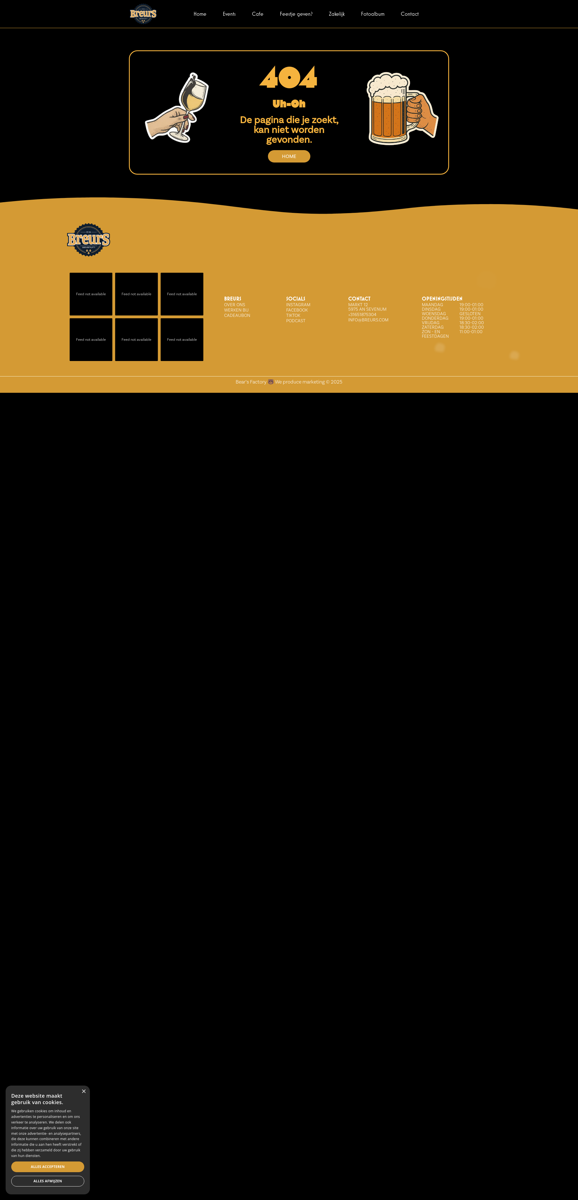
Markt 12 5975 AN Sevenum (367, 307)
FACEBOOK (297, 310)
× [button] (83, 1092)
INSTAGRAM (298, 304)
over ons (234, 304)
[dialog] (48, 1140)
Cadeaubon (237, 315)
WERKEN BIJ (236, 310)
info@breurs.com (368, 319)
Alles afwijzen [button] (47, 1181)
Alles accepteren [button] (48, 1166)
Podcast (296, 320)
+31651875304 (362, 314)
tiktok (293, 315)
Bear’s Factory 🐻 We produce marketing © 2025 (289, 382)
